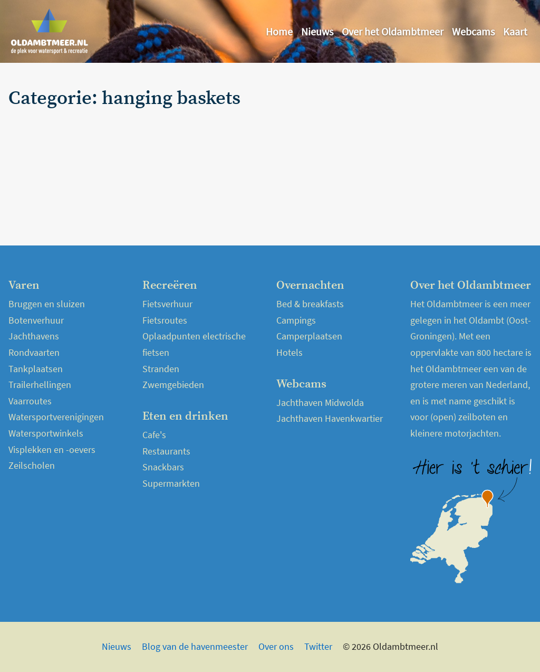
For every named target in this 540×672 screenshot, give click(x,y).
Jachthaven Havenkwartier (329, 418)
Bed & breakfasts (310, 304)
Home (279, 31)
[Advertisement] (446, 154)
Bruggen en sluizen (46, 304)
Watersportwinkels (45, 433)
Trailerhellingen (39, 384)
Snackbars (163, 467)
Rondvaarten (34, 352)
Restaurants (166, 451)
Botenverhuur (36, 320)
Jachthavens (33, 336)
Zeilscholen (31, 465)
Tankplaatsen (35, 369)
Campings (296, 320)
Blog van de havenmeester (195, 646)
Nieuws (317, 31)
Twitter (318, 646)
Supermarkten (171, 483)
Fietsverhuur (167, 304)
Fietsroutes (164, 320)
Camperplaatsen (309, 336)
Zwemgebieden (173, 384)
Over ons (276, 646)
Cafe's (154, 435)
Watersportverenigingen (56, 417)
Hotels (289, 352)
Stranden (160, 369)
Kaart (515, 31)
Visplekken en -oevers (51, 449)
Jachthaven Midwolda (320, 402)
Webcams (473, 31)
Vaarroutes (30, 401)
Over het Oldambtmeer (392, 31)
